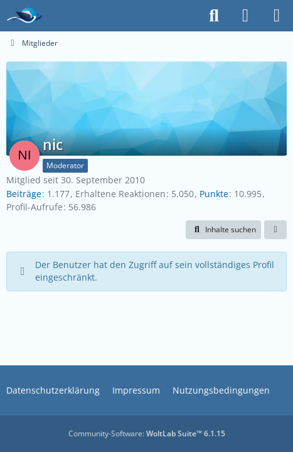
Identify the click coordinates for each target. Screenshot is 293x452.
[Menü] (276, 15)
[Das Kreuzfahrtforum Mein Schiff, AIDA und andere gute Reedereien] (24, 15)
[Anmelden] (245, 15)
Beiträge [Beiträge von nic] (23, 194)
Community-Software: (146, 433)
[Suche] (213, 15)
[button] (223, 229)
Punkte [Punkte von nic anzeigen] (214, 194)
